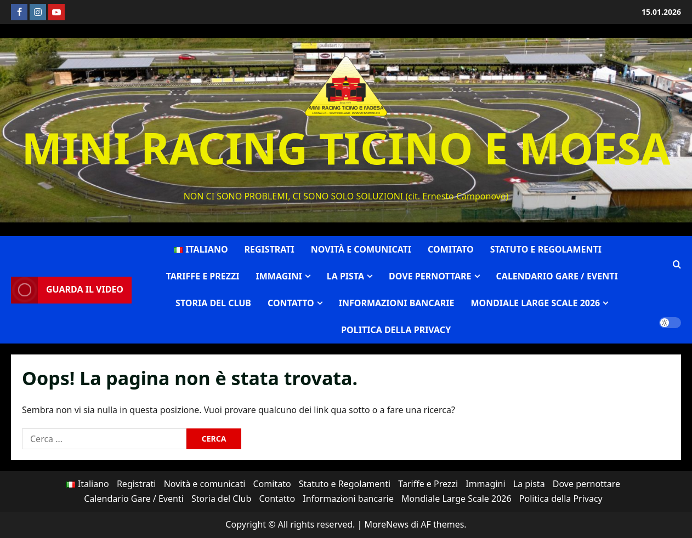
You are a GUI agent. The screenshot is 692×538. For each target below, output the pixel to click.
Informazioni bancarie (397, 303)
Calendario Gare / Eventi (557, 276)
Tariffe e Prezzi (203, 276)
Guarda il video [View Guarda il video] (67, 290)
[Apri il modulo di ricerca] (677, 264)
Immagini (279, 276)
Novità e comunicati (361, 249)
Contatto (291, 303)
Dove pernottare (430, 276)
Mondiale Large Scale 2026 (535, 303)
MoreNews (386, 524)
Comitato (451, 249)
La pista (345, 276)
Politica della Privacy (396, 330)
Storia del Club (213, 303)
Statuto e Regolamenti (546, 249)
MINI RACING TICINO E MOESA (345, 148)
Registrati (269, 249)
